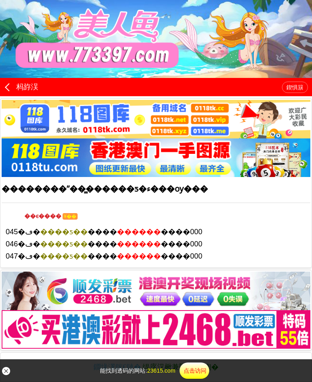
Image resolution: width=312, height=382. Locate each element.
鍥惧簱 (294, 87)
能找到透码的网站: (154, 370)
